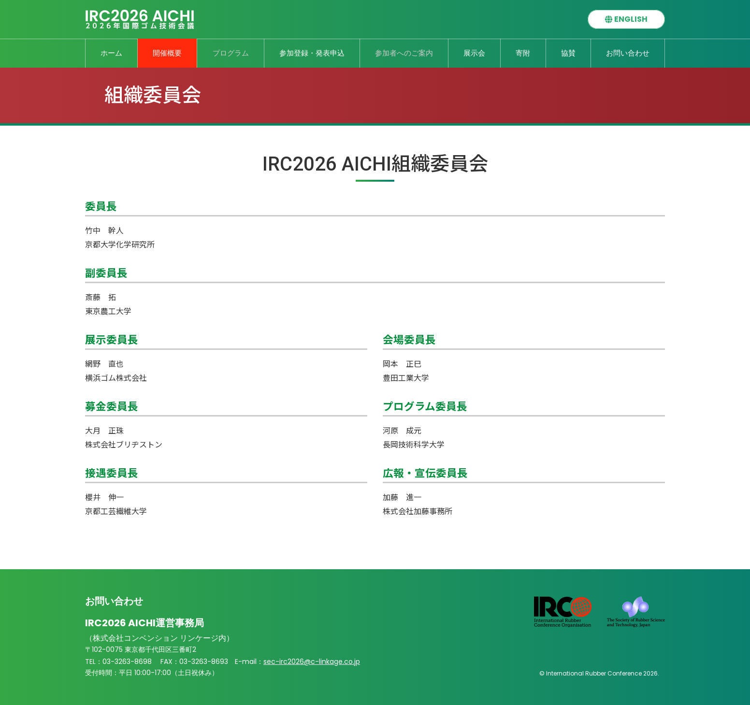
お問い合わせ (627, 53)
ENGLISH (631, 19)
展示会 (474, 53)
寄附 (523, 53)
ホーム (111, 53)
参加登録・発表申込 (312, 53)
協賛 (568, 53)
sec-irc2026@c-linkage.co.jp (291, 659)
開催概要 (167, 53)
